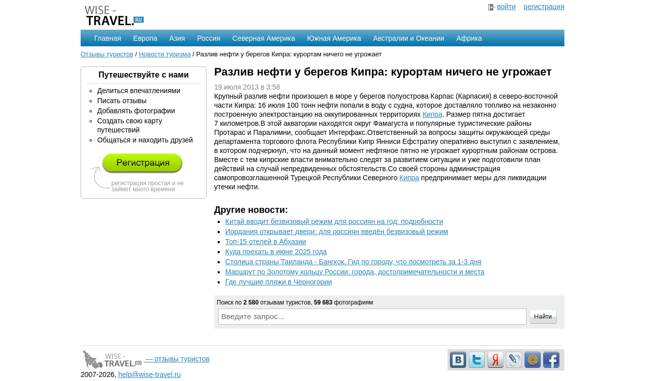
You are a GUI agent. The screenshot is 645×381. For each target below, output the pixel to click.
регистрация (544, 7)
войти (506, 7)
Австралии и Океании (408, 38)
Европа (145, 38)
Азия (177, 38)
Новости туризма (164, 54)
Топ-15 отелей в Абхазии (265, 242)
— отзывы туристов (145, 359)
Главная (107, 38)
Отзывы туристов (107, 54)
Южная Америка (334, 38)
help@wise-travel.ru (149, 374)
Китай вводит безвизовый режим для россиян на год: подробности (334, 221)
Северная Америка (263, 38)
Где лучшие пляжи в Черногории (278, 282)
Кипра (432, 114)
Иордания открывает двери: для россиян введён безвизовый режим (336, 231)
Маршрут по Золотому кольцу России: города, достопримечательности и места (355, 272)
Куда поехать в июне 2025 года (276, 252)
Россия (208, 38)
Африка (469, 38)
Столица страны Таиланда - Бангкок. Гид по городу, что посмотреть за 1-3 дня (353, 262)
